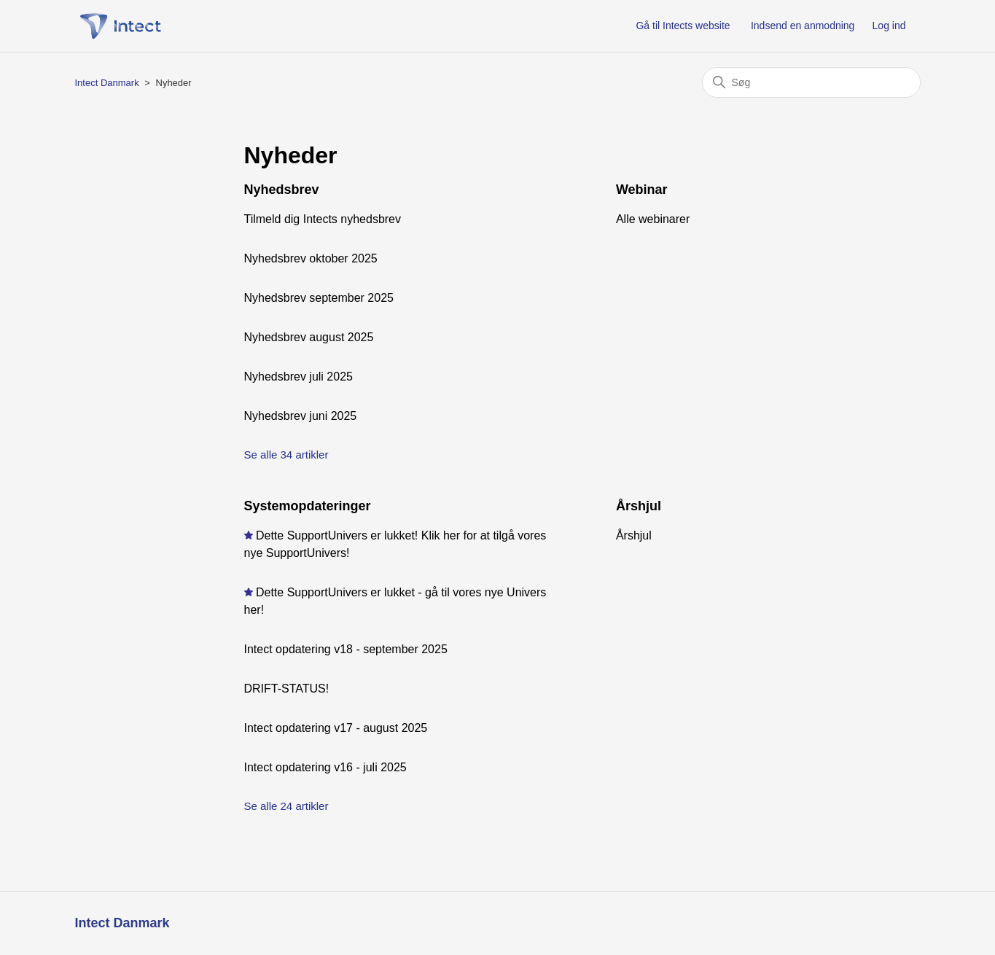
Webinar (642, 189)
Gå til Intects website (683, 25)
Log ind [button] (889, 25)
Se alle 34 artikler (286, 454)
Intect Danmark (107, 82)
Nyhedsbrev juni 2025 (300, 416)
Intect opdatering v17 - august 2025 (336, 728)
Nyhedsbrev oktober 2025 (311, 258)
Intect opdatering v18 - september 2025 (346, 649)
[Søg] (811, 82)
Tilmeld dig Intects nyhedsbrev (323, 219)
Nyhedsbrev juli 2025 (298, 376)
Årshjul (638, 506)
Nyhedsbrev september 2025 (319, 298)
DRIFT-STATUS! (286, 688)
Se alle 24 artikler (286, 806)
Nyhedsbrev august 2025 (309, 337)
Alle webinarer (653, 219)
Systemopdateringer (307, 506)
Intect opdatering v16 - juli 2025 (325, 767)
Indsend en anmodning (802, 25)
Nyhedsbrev (281, 189)
